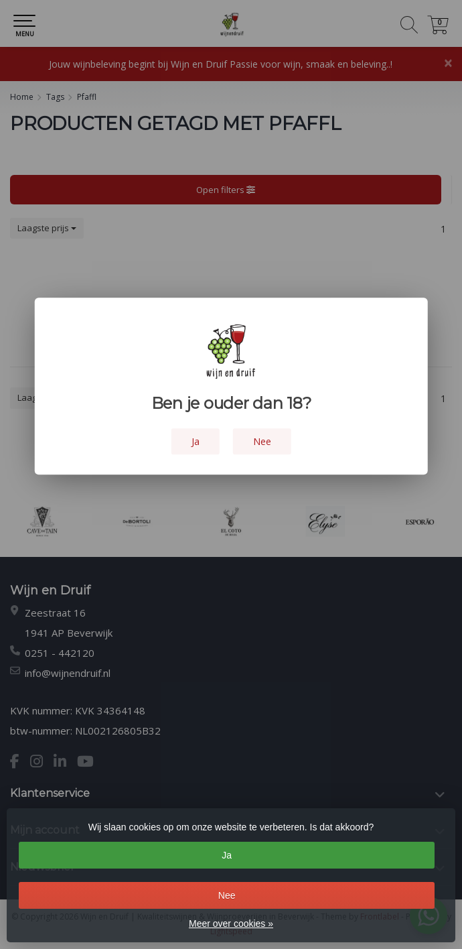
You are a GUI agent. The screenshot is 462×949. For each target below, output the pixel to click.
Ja (227, 855)
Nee (227, 895)
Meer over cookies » (231, 923)
